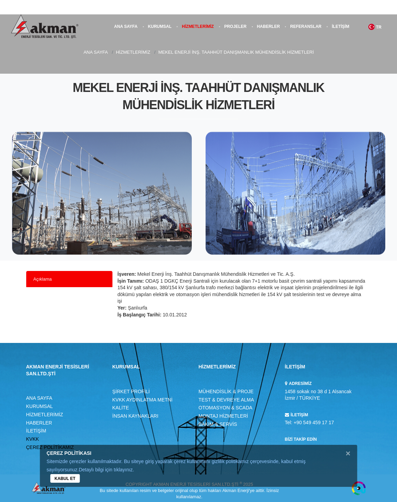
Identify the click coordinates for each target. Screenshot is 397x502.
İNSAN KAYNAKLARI (135, 416)
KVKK (32, 439)
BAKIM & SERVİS (218, 424)
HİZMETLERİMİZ (198, 26)
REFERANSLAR (305, 26)
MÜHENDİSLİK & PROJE (226, 391)
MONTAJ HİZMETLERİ (223, 416)
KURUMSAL (160, 26)
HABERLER (268, 26)
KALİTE (120, 407)
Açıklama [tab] (42, 279)
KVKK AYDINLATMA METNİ (142, 399)
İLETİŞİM (340, 26)
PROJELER (235, 26)
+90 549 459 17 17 (314, 422)
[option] (102, 197)
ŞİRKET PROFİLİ (131, 391)
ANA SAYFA (126, 26)
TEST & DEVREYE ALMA (226, 399)
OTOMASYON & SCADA (225, 407)
